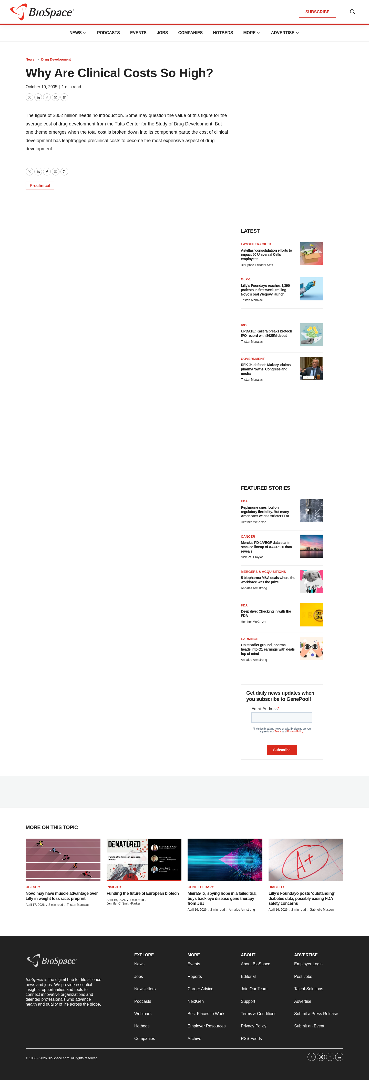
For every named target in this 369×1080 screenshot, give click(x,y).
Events (138, 33)
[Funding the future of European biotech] (144, 860)
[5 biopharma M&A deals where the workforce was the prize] (311, 581)
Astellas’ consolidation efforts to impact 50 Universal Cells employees (266, 254)
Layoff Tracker (256, 244)
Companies (190, 33)
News (75, 33)
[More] (85, 33)
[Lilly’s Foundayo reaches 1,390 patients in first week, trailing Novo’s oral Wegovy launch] (311, 288)
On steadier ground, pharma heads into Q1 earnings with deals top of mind (268, 649)
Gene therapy (201, 887)
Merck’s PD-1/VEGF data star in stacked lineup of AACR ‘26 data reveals (266, 547)
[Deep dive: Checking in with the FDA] (311, 614)
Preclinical (40, 185)
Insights (114, 887)
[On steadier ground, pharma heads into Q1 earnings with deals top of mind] (311, 648)
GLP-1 (246, 279)
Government (253, 359)
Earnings (250, 639)
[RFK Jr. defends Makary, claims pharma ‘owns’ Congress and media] (311, 368)
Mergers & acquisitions (263, 572)
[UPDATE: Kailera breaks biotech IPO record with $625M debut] (311, 334)
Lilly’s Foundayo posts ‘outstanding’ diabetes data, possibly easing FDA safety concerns (302, 898)
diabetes (277, 887)
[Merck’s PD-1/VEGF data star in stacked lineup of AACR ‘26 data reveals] (311, 546)
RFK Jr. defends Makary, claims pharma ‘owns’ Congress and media (266, 369)
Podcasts (108, 33)
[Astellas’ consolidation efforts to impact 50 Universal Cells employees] (311, 253)
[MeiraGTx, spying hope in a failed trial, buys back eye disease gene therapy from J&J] (225, 860)
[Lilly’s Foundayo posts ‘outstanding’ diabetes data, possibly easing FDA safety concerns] (306, 860)
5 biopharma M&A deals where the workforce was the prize (268, 580)
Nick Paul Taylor (252, 557)
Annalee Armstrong (254, 588)
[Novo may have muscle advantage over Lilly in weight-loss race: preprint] (63, 860)
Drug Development (56, 59)
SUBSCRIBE (317, 12)
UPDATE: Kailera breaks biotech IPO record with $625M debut (266, 333)
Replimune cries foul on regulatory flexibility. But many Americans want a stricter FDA (265, 511)
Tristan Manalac (252, 300)
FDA (244, 501)
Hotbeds (223, 33)
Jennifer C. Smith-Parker (123, 903)
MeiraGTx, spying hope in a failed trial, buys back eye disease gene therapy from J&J (223, 898)
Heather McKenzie (253, 522)
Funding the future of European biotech (143, 893)
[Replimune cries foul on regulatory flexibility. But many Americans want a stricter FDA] (311, 510)
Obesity (33, 887)
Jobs (162, 33)
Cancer (248, 536)
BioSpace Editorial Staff (257, 265)
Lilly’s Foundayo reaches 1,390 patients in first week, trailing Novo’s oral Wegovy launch (265, 289)
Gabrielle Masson (322, 909)
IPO (244, 325)
